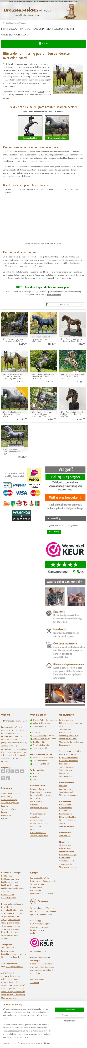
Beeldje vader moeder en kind (12, 888)
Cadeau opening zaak (9, 963)
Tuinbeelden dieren (66, 767)
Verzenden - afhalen (9, 809)
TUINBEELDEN (25, 29)
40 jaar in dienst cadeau (10, 982)
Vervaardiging (6, 796)
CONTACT (26, 35)
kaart (43, 884)
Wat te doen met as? (38, 833)
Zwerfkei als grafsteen (39, 836)
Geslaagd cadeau (65, 726)
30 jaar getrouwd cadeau (10, 923)
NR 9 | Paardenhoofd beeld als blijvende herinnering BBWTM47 (71, 414)
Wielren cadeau (65, 733)
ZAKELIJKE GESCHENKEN (63, 29)
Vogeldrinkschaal (66, 792)
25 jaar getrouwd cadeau (10, 920)
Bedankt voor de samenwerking (13, 954)
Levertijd (4, 806)
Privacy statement (37, 930)
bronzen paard (8, 86)
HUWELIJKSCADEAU (9, 29)
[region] (27, 1028)
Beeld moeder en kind (9, 885)
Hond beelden (64, 811)
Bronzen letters (36, 798)
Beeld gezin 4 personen (10, 879)
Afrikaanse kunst (65, 845)
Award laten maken (38, 801)
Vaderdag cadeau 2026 (68, 739)
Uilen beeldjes (64, 823)
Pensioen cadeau (7, 951)
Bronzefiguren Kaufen (38, 951)
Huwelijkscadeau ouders (10, 932)
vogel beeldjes (70, 817)
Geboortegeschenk (8, 898)
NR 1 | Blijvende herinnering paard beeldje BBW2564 (14, 340)
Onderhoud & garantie (10, 803)
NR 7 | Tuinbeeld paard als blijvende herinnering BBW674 (13, 414)
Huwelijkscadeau (7, 907)
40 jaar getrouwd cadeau (10, 926)
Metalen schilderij (37, 979)
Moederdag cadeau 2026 (68, 736)
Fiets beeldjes (64, 858)
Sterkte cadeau (65, 729)
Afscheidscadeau (7, 948)
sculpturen (78, 742)
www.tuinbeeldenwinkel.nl (40, 967)
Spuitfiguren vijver (66, 789)
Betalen (4, 812)
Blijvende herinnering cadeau (70, 723)
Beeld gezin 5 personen (10, 882)
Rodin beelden (64, 764)
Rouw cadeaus (35, 826)
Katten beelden (65, 805)
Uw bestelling (54, 532)
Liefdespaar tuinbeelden (68, 761)
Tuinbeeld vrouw (65, 770)
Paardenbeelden (65, 814)
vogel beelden (69, 820)
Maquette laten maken (39, 808)
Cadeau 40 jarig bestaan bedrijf (13, 992)
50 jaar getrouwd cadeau (10, 929)
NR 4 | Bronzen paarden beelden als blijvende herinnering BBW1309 (12, 376)
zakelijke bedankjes (13, 957)
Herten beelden (65, 808)
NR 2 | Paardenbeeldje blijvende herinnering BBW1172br (40, 339)
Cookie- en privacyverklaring (38, 1043)
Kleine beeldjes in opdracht (40, 792)
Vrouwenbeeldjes (65, 864)
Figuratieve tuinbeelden (68, 758)
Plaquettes (34, 805)
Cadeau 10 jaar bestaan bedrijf (13, 985)
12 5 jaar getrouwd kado (10, 916)
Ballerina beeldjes (66, 848)
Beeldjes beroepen (66, 851)
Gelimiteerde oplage (9, 800)
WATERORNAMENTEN (42, 29)
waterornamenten (71, 795)
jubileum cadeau (12, 998)
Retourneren (6, 815)
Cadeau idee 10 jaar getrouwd (12, 913)
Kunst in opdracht (37, 789)
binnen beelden (65, 745)
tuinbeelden (68, 776)
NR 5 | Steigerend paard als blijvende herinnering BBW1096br (42, 376)
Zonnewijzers (64, 773)
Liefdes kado (20, 910)
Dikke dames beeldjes (68, 855)
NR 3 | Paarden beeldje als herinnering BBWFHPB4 (71, 340)
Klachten (4, 818)
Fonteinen (63, 786)
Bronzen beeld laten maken (41, 795)
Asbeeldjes (34, 817)
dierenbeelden (69, 826)
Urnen (32, 830)
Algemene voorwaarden (39, 927)
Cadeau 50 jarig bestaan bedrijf (13, 995)
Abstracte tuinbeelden (67, 754)
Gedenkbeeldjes (36, 820)
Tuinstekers (34, 983)
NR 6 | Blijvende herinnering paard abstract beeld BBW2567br (72, 376)
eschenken (69, 742)
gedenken (40, 92)
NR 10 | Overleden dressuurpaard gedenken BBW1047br (12, 452)
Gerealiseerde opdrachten (11, 793)
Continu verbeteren (66, 720)
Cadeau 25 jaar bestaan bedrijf (13, 989)
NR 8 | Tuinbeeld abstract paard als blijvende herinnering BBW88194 (41, 414)
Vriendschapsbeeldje (67, 861)
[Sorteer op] (64, 305)
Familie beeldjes (7, 895)
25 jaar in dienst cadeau (10, 979)
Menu (43, 43)
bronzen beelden (8, 736)
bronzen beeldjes (70, 867)
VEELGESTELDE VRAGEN (11, 35)
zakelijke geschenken (14, 967)
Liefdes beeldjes (7, 910)
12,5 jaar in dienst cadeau (10, 976)
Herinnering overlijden (39, 823)
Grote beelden (64, 836)
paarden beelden (54, 295)
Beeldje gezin (6, 876)
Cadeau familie (7, 892)
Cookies (33, 933)
